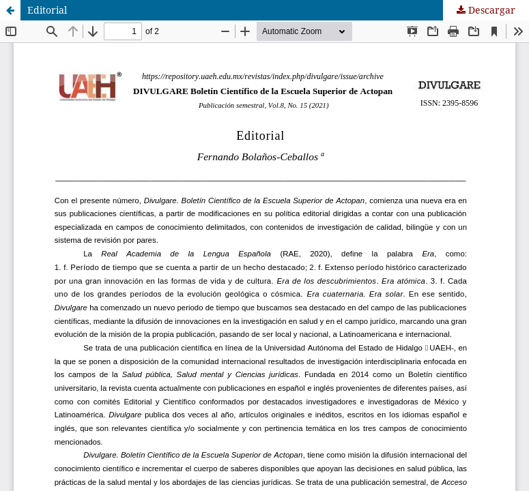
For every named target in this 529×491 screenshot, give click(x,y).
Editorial (47, 9)
